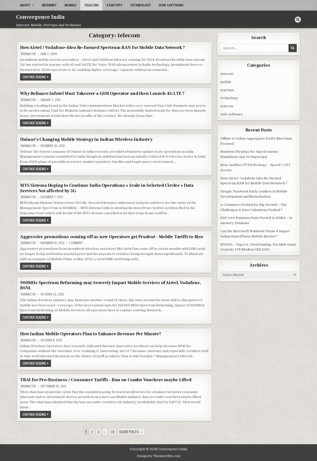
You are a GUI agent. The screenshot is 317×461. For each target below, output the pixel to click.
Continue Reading (37, 77)
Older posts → (131, 431)
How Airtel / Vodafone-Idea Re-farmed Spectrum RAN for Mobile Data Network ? (102, 47)
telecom (91, 5)
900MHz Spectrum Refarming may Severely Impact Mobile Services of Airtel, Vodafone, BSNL (110, 285)
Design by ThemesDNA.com (158, 456)
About (25, 5)
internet (49, 5)
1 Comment (76, 242)
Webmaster (28, 53)
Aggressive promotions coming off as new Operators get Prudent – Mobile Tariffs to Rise (111, 237)
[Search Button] (298, 20)
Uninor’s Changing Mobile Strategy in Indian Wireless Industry (86, 139)
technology (140, 5)
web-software (171, 5)
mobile (70, 5)
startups (114, 5)
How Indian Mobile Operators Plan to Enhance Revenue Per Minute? (90, 334)
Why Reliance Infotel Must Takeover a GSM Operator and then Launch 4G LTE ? (102, 93)
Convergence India (40, 17)
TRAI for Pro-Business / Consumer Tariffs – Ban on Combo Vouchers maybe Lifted (105, 380)
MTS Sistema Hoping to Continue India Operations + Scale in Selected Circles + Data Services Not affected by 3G (106, 188)
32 (113, 431)
